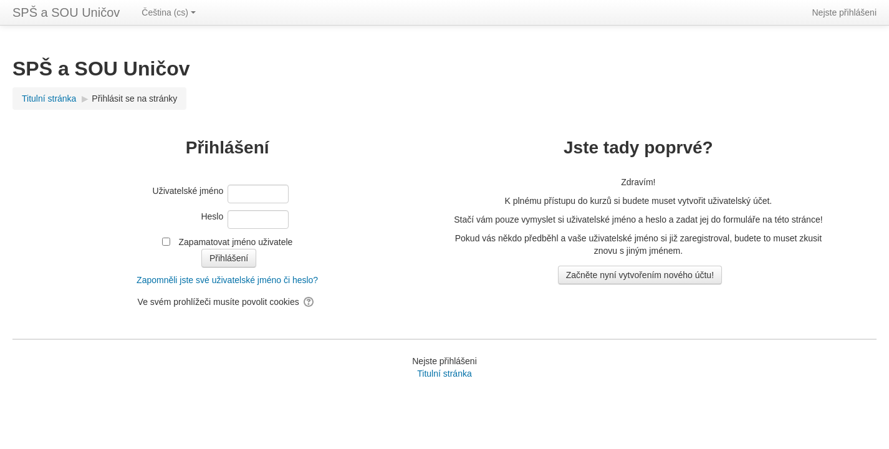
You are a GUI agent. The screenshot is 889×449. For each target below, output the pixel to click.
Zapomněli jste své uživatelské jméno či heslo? (227, 280)
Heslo (212, 216)
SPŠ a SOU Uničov (66, 12)
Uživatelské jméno (188, 191)
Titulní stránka (444, 374)
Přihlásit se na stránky (134, 99)
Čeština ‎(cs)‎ (169, 12)
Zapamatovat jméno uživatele (236, 242)
